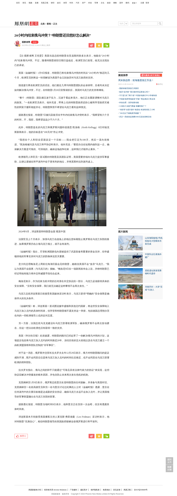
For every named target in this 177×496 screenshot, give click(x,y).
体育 (65, 3)
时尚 (71, 3)
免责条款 (106, 490)
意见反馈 (116, 490)
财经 (52, 3)
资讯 (24, 3)
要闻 (49, 24)
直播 (36, 3)
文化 (102, 3)
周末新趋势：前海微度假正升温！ (136, 80)
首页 (18, 3)
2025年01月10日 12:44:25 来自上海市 (36, 45)
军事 (96, 3)
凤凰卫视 (44, 3)
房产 (84, 3)
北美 (43, 24)
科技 (90, 3)
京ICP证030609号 (140, 490)
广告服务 (73, 490)
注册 (142, 3)
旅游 (109, 3)
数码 (127, 3)
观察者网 (26, 42)
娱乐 (59, 3)
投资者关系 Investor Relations (55, 490)
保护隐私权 (95, 490)
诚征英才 (83, 490)
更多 (134, 3)
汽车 (77, 3)
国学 (121, 3)
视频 (30, 3)
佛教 (115, 3)
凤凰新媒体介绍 (34, 490)
